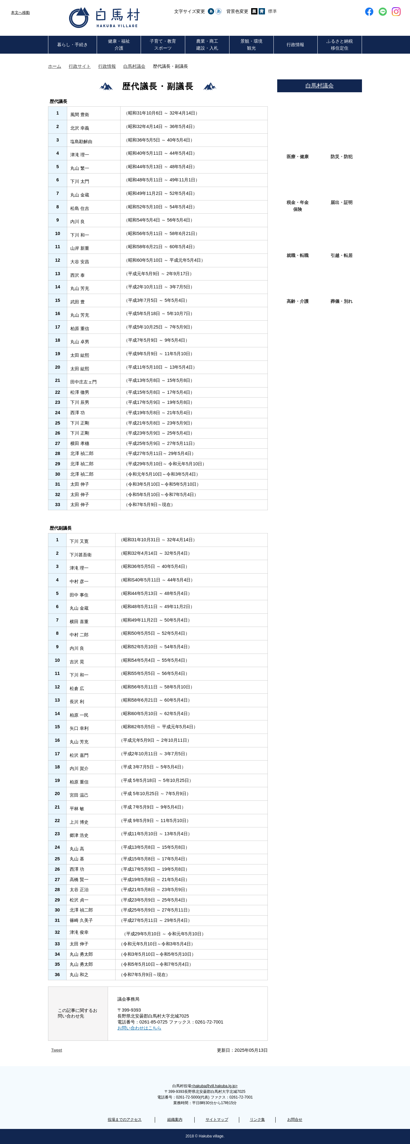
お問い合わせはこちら (139, 1027)
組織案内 (174, 1119)
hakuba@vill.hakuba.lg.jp (214, 1086)
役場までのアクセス (125, 1119)
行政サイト (80, 66)
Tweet (56, 1050)
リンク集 (257, 1119)
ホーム (54, 66)
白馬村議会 (134, 66)
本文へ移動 (20, 12)
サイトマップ (217, 1119)
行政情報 (107, 66)
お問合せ (294, 1119)
